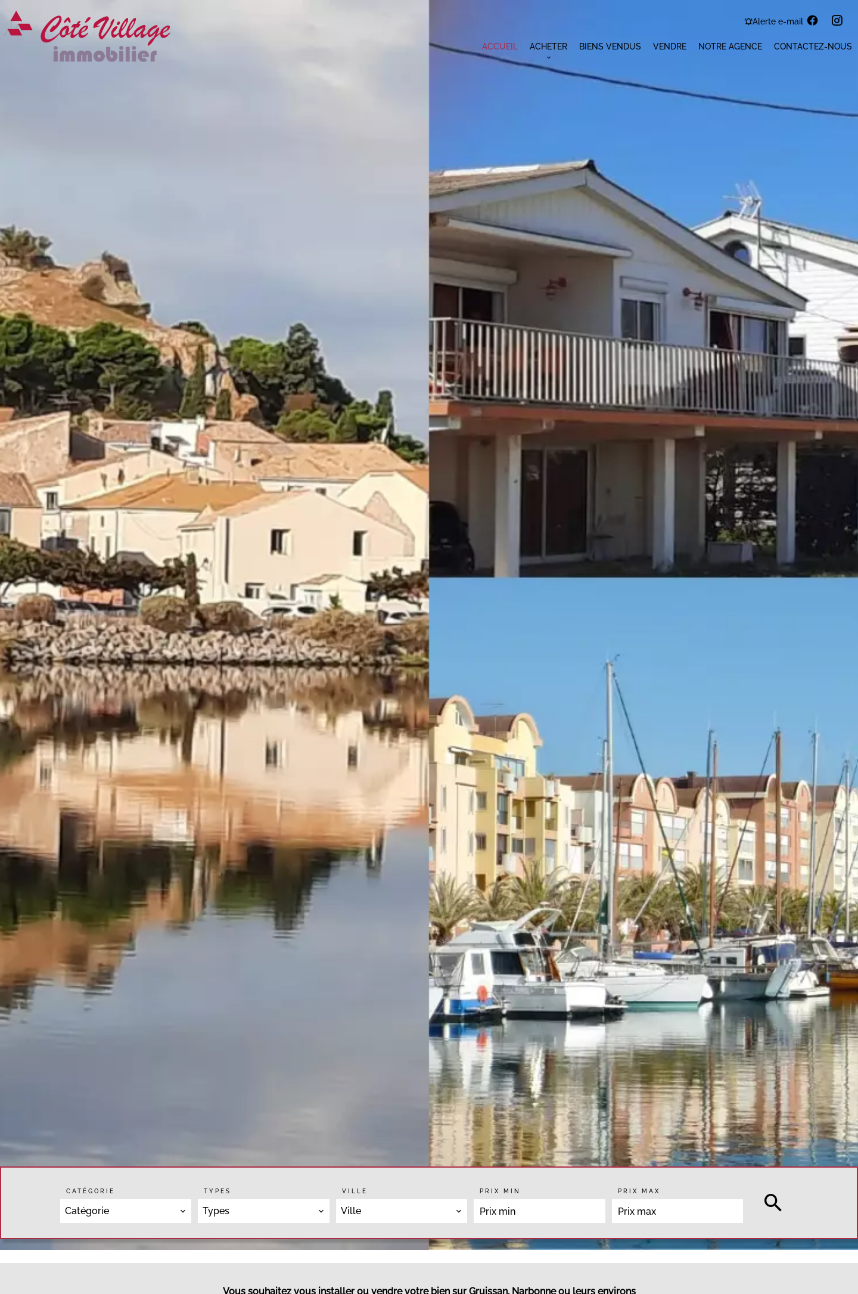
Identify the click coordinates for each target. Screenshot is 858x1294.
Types (217, 1191)
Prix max (639, 1191)
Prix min (500, 1191)
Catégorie (90, 1191)
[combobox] (125, 1211)
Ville (355, 1191)
